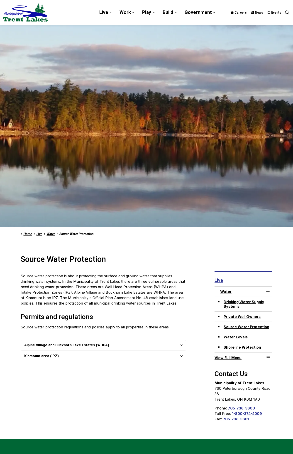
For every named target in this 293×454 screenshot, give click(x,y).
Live (103, 12)
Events (274, 12)
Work (125, 12)
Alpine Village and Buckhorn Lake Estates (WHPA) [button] (66, 345)
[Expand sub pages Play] (153, 12)
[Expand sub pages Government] (214, 12)
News (257, 12)
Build (168, 12)
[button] (239, 358)
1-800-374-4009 (247, 413)
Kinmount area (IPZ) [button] (41, 356)
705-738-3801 (236, 419)
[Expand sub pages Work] (133, 12)
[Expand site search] (287, 12)
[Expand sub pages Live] (110, 12)
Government (198, 12)
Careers (239, 12)
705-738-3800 (241, 408)
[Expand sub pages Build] (175, 12)
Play (146, 12)
